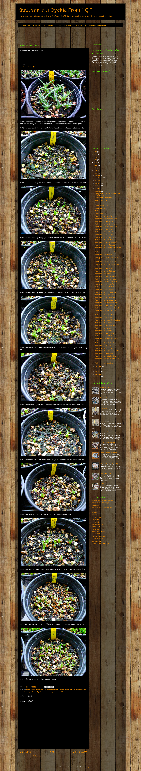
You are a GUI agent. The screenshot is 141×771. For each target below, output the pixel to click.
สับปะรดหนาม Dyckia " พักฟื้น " (104, 315)
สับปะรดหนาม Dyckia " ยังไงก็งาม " (105, 284)
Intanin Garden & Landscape (100, 503)
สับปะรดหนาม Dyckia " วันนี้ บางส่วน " (106, 281)
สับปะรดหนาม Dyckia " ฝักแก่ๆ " (104, 331)
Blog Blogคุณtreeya (97, 524)
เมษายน (98, 369)
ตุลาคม (97, 180)
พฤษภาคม (98, 366)
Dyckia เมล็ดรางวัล (100, 208)
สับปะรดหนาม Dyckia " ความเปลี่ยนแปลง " (108, 252)
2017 (95, 162)
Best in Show (69, 25)
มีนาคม (97, 371)
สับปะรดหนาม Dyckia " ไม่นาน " (104, 254)
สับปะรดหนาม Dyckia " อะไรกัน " (105, 237)
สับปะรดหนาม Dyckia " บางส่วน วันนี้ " (106, 302)
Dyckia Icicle (41, 692)
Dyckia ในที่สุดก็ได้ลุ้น (101, 205)
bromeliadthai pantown (98, 531)
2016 (95, 165)
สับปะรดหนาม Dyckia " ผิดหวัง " (104, 232)
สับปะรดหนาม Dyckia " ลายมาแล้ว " (106, 297)
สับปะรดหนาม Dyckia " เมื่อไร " (104, 343)
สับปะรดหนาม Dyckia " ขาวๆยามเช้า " (106, 229)
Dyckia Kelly (49, 692)
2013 (95, 173)
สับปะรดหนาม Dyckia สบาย (103, 317)
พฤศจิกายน (99, 178)
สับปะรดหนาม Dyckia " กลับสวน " (105, 216)
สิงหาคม (98, 186)
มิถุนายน (98, 191)
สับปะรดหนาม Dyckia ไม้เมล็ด (104, 336)
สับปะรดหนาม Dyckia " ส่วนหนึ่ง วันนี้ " (106, 226)
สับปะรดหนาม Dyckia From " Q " (55, 10)
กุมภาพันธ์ (98, 374)
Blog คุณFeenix (96, 517)
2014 (95, 170)
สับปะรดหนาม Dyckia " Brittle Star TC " (107, 351)
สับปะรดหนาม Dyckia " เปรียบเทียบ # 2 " (107, 300)
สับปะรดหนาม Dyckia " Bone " (104, 268)
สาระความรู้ (37, 25)
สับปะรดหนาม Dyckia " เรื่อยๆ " (104, 234)
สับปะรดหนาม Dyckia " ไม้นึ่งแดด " (105, 271)
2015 (95, 167)
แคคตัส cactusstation (98, 538)
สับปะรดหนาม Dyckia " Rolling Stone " (106, 261)
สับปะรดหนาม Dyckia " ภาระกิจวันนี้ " (106, 242)
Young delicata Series (101, 200)
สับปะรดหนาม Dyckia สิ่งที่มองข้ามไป (106, 356)
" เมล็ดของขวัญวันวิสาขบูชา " (109, 452)
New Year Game (105, 387)
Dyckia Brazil (96, 505)
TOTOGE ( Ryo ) (97, 512)
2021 (95, 152)
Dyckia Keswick (58, 692)
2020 (95, 154)
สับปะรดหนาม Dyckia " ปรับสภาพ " (105, 240)
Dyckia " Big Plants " (106, 473)
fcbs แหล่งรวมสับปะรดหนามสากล (102, 507)
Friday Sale (103, 408)
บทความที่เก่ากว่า (80, 752)
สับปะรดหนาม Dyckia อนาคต (104, 353)
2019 (95, 157)
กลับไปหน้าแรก (25, 25)
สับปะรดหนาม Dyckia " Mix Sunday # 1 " (107, 279)
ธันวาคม (98, 175)
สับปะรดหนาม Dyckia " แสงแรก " (105, 328)
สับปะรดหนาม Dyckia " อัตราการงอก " (106, 224)
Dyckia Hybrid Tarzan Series (103, 197)
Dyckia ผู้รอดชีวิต (100, 203)
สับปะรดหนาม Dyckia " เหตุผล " (109, 463)
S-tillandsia (95, 515)
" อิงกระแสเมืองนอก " (106, 432)
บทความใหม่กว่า (27, 752)
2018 (95, 160)
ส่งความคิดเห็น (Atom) (34, 756)
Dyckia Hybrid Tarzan (30, 692)
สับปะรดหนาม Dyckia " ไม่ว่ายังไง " (105, 289)
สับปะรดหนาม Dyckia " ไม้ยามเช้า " (105, 325)
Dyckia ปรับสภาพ (100, 211)
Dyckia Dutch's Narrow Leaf (34, 689)
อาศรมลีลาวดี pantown (98, 536)
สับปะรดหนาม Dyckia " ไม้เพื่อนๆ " (105, 245)
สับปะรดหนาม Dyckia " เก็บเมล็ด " (105, 333)
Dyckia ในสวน (99, 213)
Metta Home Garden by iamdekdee (102, 500)
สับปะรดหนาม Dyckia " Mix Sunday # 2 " (107, 276)
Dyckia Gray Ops (70, 689)
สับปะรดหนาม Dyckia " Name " (104, 348)
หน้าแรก (53, 752)
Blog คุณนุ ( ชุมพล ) (97, 522)
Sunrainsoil (95, 510)
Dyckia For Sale (59, 689)
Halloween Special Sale (107, 420)
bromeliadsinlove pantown (99, 534)
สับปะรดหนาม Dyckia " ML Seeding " (106, 292)
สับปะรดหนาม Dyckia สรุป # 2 (104, 363)
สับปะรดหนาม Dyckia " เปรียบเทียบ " (106, 305)
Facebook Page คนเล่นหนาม (100, 543)
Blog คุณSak (95, 519)
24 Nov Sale (103, 397)
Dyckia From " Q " (29, 67)
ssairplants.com (96, 541)
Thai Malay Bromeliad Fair (97, 25)
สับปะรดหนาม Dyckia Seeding (104, 274)
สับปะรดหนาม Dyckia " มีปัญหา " (105, 221)
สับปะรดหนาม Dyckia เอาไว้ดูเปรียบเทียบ (107, 320)
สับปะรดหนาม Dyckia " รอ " (103, 345)
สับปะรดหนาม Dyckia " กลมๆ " (104, 323)
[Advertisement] (54, 34)
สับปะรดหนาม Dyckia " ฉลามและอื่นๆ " (106, 218)
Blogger (88, 767)
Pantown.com (96, 529)
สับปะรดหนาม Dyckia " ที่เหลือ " (104, 295)
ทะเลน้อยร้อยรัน (81, 25)
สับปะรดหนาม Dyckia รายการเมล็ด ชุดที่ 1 (107, 308)
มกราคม (98, 377)
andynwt (73, 767)
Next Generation (105, 484)
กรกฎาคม (98, 188)
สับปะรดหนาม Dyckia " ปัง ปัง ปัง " (105, 287)
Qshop (59, 25)
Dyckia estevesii (49, 689)
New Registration (49, 25)
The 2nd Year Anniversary (108, 442)
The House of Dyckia (98, 526)
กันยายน (98, 183)
